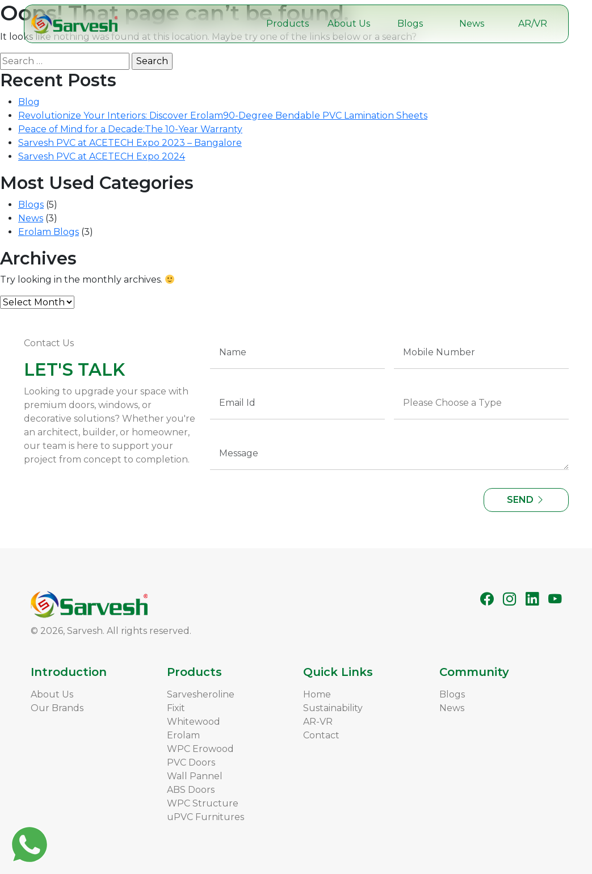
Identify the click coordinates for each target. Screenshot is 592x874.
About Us (349, 23)
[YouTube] (555, 599)
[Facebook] (487, 599)
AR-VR (318, 721)
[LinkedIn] (532, 599)
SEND (526, 499)
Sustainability (333, 708)
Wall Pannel (194, 776)
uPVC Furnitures (205, 817)
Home (317, 694)
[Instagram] (510, 599)
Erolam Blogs (48, 231)
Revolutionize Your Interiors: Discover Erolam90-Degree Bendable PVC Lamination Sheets (222, 115)
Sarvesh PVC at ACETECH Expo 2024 (101, 156)
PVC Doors (191, 762)
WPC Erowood (200, 748)
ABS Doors (191, 789)
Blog (29, 101)
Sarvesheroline (200, 694)
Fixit (176, 708)
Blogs (410, 23)
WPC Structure (202, 803)
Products (287, 23)
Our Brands (57, 708)
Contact (321, 735)
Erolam (183, 735)
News (471, 23)
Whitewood (193, 721)
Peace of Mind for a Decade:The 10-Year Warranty (130, 129)
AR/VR (532, 23)
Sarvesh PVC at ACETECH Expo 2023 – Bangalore (130, 142)
